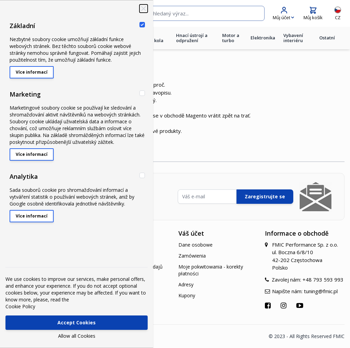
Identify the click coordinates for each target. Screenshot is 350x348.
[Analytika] (142, 175)
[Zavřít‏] (143, 8)
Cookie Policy (20, 306)
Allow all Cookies (76, 336)
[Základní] (142, 24)
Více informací (32, 72)
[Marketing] (142, 93)
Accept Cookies (76, 322)
